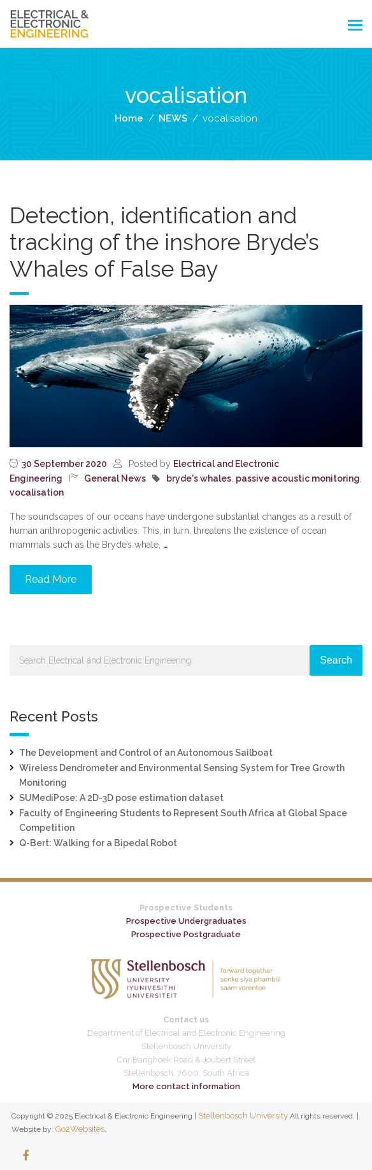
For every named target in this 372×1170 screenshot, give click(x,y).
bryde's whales (198, 478)
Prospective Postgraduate (186, 934)
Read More (50, 579)
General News (115, 478)
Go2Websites (79, 1129)
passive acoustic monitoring (298, 478)
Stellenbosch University (243, 1115)
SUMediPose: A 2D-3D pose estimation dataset (121, 798)
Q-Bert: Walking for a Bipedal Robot (98, 843)
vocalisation (37, 492)
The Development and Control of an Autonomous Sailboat (146, 753)
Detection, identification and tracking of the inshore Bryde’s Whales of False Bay (164, 242)
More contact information (186, 1086)
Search (336, 660)
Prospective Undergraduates (186, 921)
